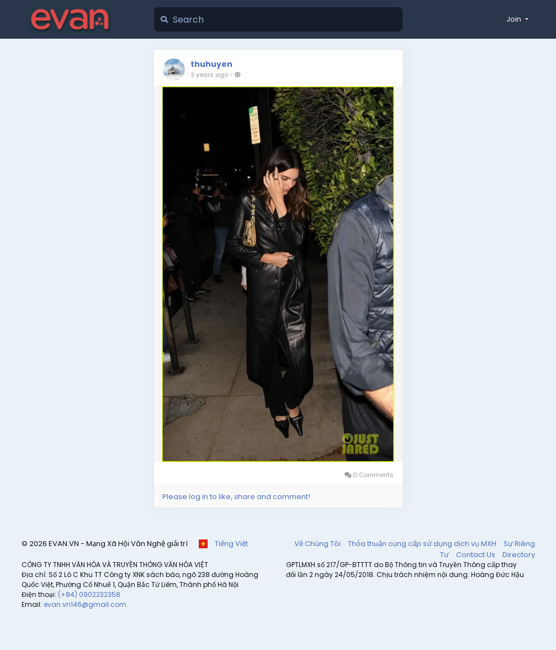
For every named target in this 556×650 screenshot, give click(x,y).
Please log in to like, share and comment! (236, 496)
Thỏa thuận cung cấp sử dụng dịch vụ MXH (423, 543)
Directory (518, 554)
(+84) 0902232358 (89, 594)
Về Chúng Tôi (318, 543)
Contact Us (476, 554)
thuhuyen (211, 64)
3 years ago (209, 74)
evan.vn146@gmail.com (85, 604)
